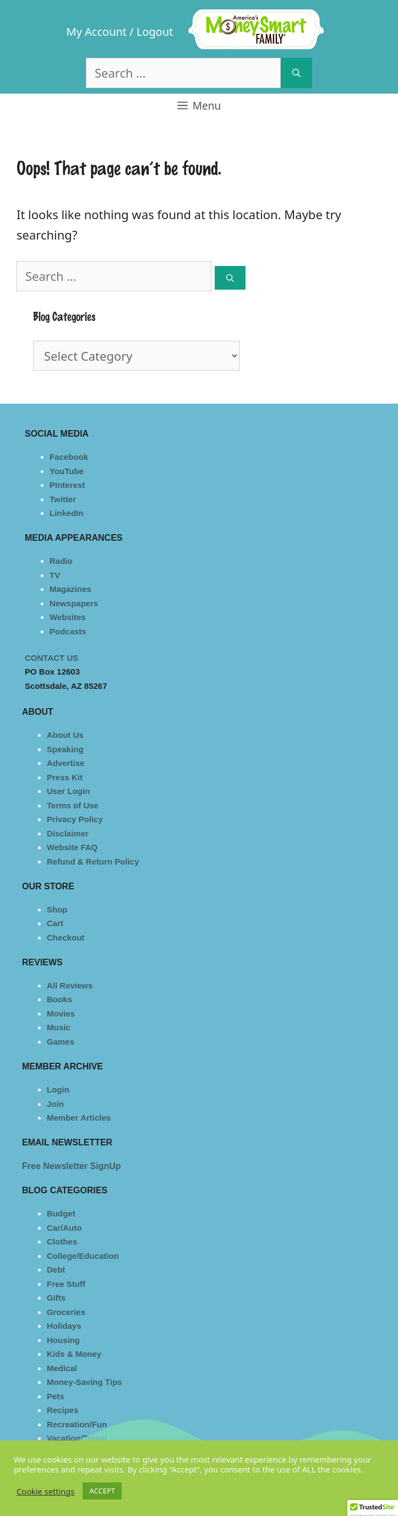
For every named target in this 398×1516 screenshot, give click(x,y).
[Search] (296, 73)
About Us (65, 735)
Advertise (65, 763)
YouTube (67, 471)
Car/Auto (64, 1227)
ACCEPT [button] (102, 1491)
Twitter (63, 499)
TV (55, 575)
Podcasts (68, 631)
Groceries (66, 1312)
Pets (55, 1396)
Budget (61, 1213)
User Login (68, 791)
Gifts (56, 1297)
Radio (61, 561)
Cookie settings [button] (45, 1491)
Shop (57, 909)
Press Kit (65, 777)
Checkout (65, 937)
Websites (68, 617)
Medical (62, 1368)
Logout (155, 31)
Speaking (65, 749)
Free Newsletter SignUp (71, 1166)
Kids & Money (74, 1354)
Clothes (62, 1241)
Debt (56, 1269)
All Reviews (69, 985)
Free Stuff (66, 1284)
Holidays (64, 1325)
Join (55, 1104)
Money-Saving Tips (84, 1382)
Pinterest (67, 485)
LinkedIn (67, 513)
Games (60, 1041)
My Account (97, 31)
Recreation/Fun (77, 1424)
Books (59, 999)
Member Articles (79, 1117)
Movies (61, 1013)
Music (58, 1027)
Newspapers (74, 603)
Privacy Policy (75, 819)
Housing (63, 1340)
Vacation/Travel (77, 1438)
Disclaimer (68, 833)
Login (58, 1089)
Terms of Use (73, 805)
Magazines (70, 589)
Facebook (69, 456)
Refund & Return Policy (93, 861)
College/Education (83, 1255)
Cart (55, 923)
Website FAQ (72, 847)
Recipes (63, 1410)
